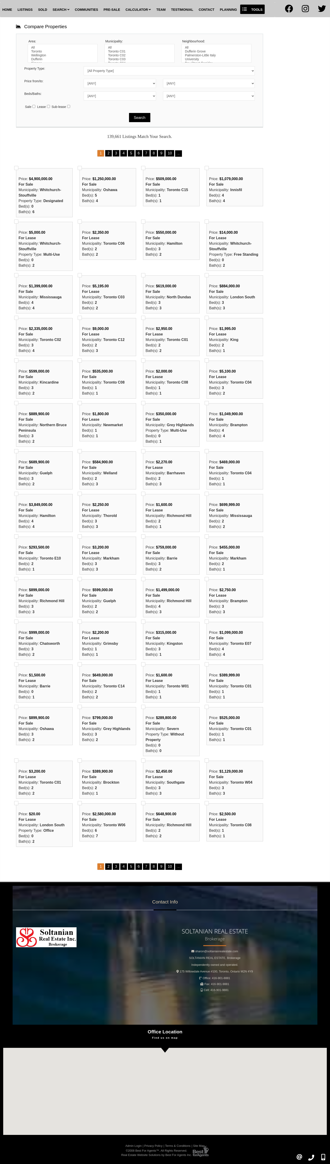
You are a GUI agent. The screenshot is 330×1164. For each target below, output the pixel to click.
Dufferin (63, 59)
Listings (25, 9)
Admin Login (133, 1146)
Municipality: (114, 41)
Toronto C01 (139, 51)
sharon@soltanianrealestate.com (216, 951)
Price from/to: (33, 81)
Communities (86, 9)
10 (170, 153)
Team (160, 9)
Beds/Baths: (33, 94)
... (178, 153)
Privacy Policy (153, 1146)
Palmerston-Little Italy (216, 55)
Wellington (63, 55)
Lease (41, 107)
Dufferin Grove (216, 51)
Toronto (63, 51)
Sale (28, 107)
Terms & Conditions (177, 1146)
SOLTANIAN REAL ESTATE (215, 958)
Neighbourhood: (193, 41)
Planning (228, 9)
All (63, 47)
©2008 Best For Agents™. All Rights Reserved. (156, 1150)
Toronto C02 (139, 55)
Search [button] (61, 9)
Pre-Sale (112, 9)
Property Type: (34, 68)
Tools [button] (252, 9)
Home (7, 9)
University (216, 59)
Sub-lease (59, 107)
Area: (32, 41)
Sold (42, 9)
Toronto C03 (139, 59)
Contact (206, 9)
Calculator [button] (138, 9)
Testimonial (182, 9)
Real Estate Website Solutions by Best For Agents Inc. (156, 1155)
